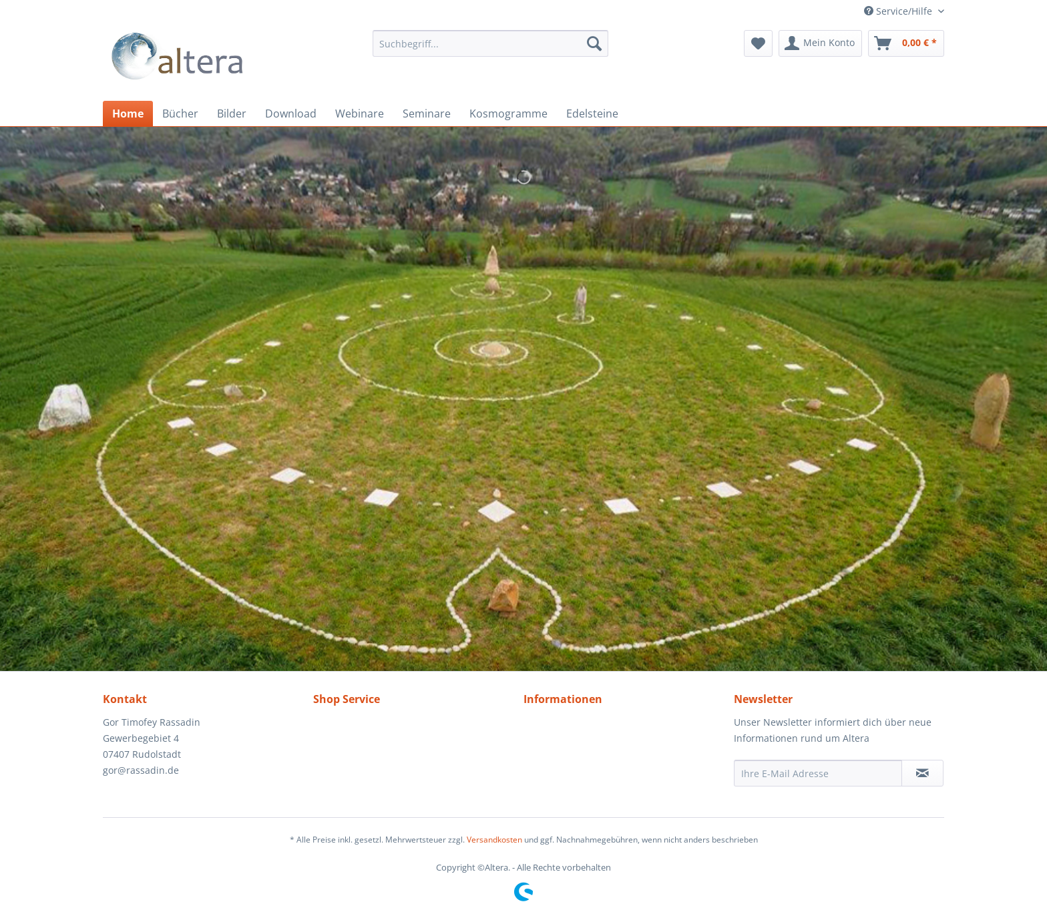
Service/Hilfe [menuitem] (899, 11)
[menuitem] (490, 43)
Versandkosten (494, 839)
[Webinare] (359, 113)
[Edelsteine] (592, 113)
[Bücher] (180, 113)
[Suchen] (594, 43)
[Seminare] (426, 113)
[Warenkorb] (906, 43)
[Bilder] (232, 113)
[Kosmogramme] (508, 113)
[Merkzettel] (758, 43)
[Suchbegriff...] (490, 43)
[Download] (291, 113)
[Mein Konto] (820, 43)
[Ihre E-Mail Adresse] (818, 773)
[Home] (128, 113)
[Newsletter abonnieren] (922, 773)
